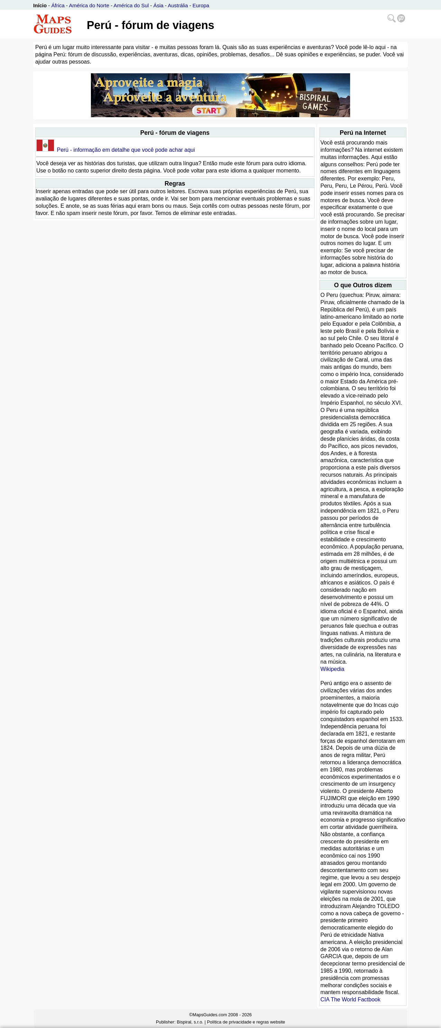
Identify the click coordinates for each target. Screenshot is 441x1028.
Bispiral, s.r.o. (190, 1022)
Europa (201, 5)
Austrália (178, 5)
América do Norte (89, 5)
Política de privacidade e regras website (246, 1022)
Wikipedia (332, 669)
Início (40, 5)
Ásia (158, 5)
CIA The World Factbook (350, 999)
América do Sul (131, 5)
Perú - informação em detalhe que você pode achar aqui (126, 150)
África (58, 5)
